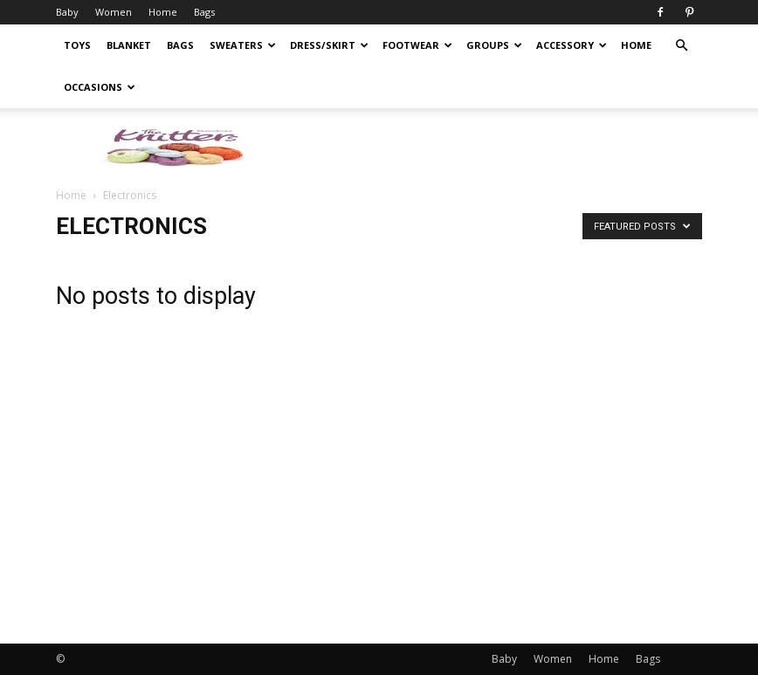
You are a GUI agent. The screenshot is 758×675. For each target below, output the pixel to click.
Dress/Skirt (329, 45)
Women (113, 11)
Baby (67, 11)
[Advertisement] (630, 462)
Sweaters (243, 45)
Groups (494, 45)
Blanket (129, 45)
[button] (681, 46)
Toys (77, 45)
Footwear (417, 45)
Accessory (571, 45)
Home (162, 11)
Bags (204, 11)
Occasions (99, 86)
